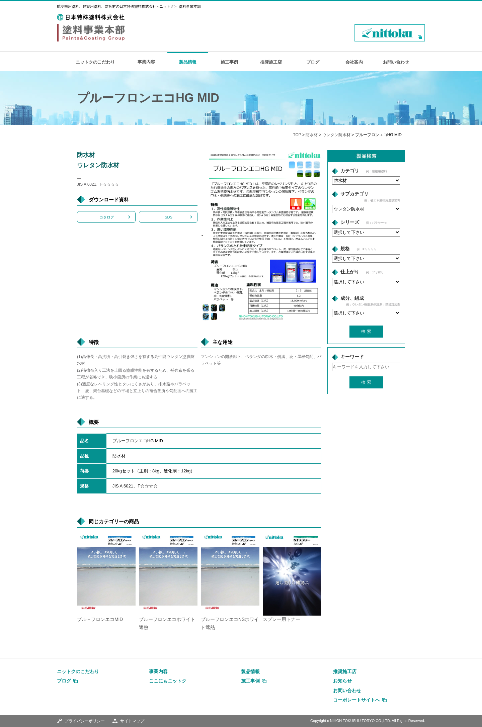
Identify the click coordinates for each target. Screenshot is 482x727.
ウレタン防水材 (336, 134)
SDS (168, 217)
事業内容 (146, 62)
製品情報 (187, 62)
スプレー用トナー (281, 619)
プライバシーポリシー (85, 721)
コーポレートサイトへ (356, 700)
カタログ (106, 217)
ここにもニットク (167, 681)
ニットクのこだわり (95, 62)
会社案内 (354, 62)
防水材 (312, 134)
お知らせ (342, 681)
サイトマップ (132, 721)
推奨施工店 (271, 62)
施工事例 (229, 62)
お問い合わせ (396, 62)
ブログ (312, 62)
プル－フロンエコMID (100, 619)
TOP (297, 134)
